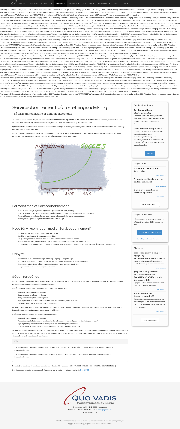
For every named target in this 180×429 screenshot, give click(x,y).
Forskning (88, 3)
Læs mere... (161, 175)
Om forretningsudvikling (40, 3)
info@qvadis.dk (105, 410)
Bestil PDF (84, 370)
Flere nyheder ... (150, 320)
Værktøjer (74, 3)
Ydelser (60, 3)
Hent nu (149, 153)
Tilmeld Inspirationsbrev (150, 232)
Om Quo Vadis (121, 3)
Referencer (104, 3)
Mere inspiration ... (150, 204)
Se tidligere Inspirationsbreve (150, 239)
